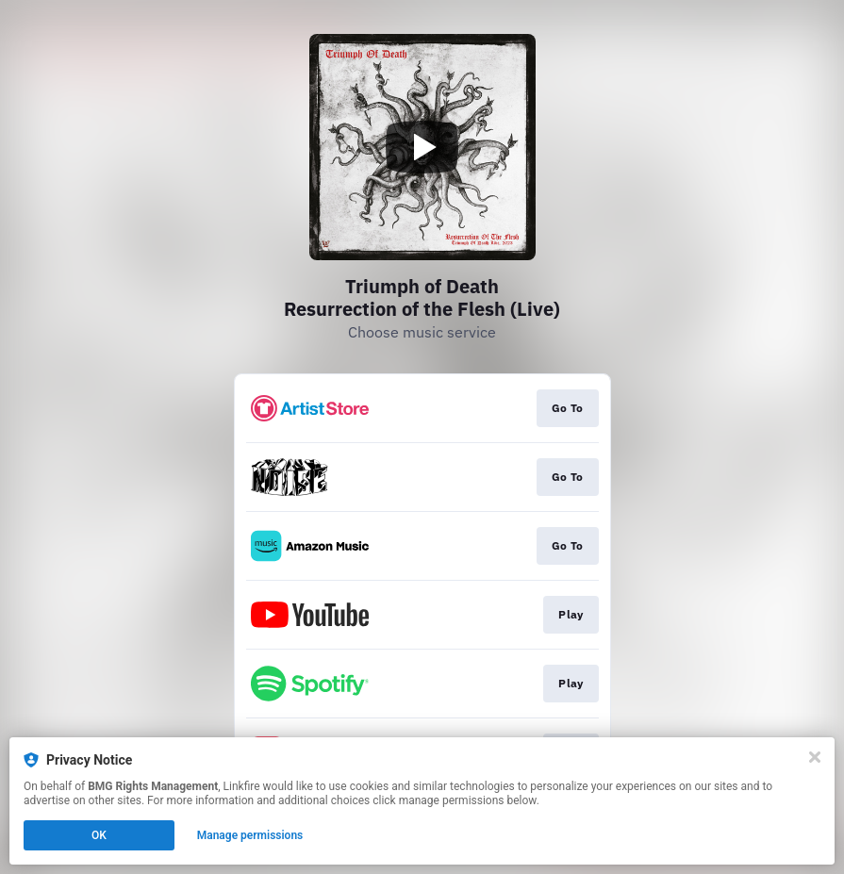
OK (99, 835)
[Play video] (422, 147)
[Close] (815, 757)
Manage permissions (250, 835)
